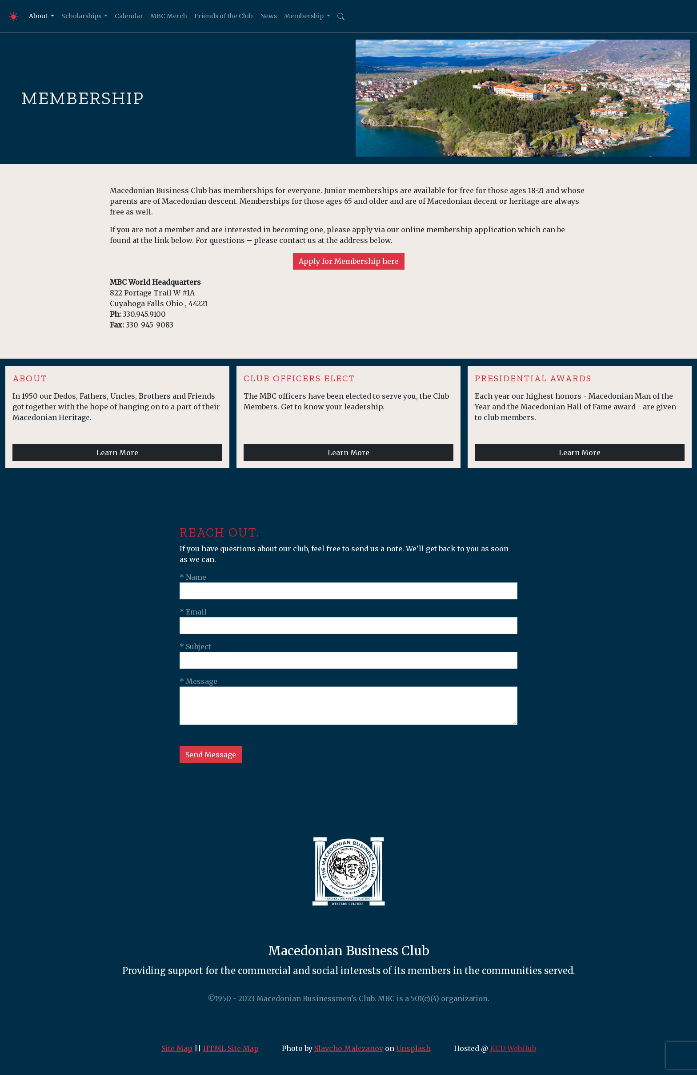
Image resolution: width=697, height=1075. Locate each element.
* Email (193, 611)
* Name (193, 577)
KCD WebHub (513, 1048)
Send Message (210, 754)
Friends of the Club (223, 16)
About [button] (39, 16)
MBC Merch (168, 16)
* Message (198, 681)
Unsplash (413, 1048)
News (268, 16)
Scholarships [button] (82, 16)
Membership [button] (304, 16)
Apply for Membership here (349, 261)
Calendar (129, 16)
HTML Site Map (231, 1048)
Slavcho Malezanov (348, 1048)
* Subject (195, 646)
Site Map (176, 1048)
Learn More (117, 452)
